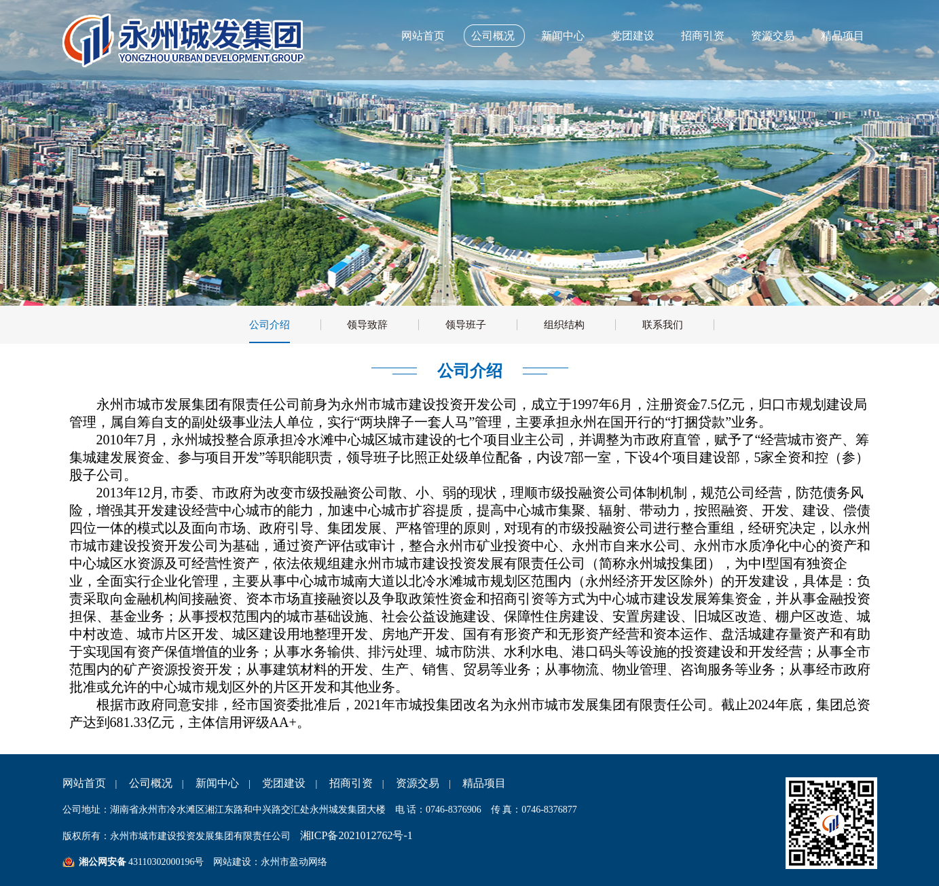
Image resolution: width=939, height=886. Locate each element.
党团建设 (633, 35)
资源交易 (772, 35)
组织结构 (564, 324)
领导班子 (465, 324)
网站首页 (423, 35)
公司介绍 (269, 324)
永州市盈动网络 (294, 862)
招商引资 (702, 35)
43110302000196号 (165, 862)
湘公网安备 (102, 862)
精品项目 (842, 35)
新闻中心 (563, 35)
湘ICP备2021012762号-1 (356, 835)
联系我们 (662, 324)
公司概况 (493, 35)
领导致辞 (367, 324)
